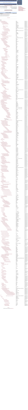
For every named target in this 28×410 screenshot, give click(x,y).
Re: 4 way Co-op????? (4, 62)
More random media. (2, 176)
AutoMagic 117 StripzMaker (20, 10)
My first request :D (3, 84)
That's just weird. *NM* (3, 240)
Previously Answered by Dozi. (8, 78)
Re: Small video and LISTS (3, 158)
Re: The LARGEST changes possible (4, 153)
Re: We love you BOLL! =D (5, 94)
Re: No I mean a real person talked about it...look (9, 292)
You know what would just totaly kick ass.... (4, 187)
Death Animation (5, 109)
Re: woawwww (6, 51)
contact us (8, 307)
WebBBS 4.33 (12, 308)
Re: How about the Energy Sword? (5, 257)
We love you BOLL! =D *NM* (3, 92)
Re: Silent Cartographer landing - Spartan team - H (7, 96)
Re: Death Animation (8, 115)
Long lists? (2, 296)
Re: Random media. (3, 73)
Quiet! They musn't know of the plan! (5, 239)
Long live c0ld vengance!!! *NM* (4, 168)
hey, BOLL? (4, 26)
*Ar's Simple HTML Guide (20, 7)
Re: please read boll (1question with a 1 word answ (5, 162)
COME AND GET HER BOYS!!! (3, 165)
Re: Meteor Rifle (8, 113)
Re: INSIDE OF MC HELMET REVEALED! (5, 233)
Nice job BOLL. (2, 263)
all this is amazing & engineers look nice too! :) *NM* (6, 145)
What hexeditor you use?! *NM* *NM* (6, 204)
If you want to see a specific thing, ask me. (6, 125)
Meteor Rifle (7, 111)
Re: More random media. (3, 180)
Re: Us (3, 298)
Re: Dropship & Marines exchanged (5, 59)
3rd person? (3, 278)
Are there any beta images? (3, 181)
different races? (3, 163)
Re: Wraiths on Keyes (3, 221)
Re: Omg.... (3, 198)
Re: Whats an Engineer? (3, 104)
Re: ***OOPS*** (6, 251)
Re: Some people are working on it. (5, 186)
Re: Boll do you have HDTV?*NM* (4, 57)
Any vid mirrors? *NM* (4, 276)
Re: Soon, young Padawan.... (7, 245)
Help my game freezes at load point (4, 169)
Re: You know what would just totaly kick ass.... (5, 189)
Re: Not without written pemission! (6, 290)
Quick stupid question (2, 139)
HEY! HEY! (3, 175)
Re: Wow (5, 88)
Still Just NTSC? (2, 185)
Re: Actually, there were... (5, 223)
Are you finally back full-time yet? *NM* (6, 243)
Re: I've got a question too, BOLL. (5, 70)
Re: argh (3, 173)
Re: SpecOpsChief (3, 217)
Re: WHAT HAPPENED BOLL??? (6, 201)
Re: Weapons (4, 147)
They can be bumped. (4, 35)
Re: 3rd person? (5, 280)
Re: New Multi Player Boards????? (4, 143)
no (3, 25)
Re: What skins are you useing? (5, 219)
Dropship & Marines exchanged (3, 38)
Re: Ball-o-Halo (2, 197)
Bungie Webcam (19, 6)
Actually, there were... (4, 222)
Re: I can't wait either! (6, 49)
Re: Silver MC (3, 212)
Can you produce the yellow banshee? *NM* (5, 288)
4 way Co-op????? (3, 61)
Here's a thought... (5, 118)
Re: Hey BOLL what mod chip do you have (5, 81)
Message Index (8, 17)
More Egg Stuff (21, 9)
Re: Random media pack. (3, 270)
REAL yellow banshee (5, 299)
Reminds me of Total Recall (3, 246)
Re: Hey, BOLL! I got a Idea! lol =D (4, 121)
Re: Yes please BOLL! (7, 45)
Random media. (2, 72)
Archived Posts (10, 10)
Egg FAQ (19, 9)
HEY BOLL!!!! (5, 43)
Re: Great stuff (3, 267)
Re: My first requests (5, 91)
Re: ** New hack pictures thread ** (4, 22)
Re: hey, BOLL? (4, 27)
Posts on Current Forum (7, 10)
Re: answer (2, 71)
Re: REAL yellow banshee (6, 300)
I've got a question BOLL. (3, 68)
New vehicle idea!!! (2, 156)
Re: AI (2, 140)
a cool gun (2, 138)
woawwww (5, 50)
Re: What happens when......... (4, 134)
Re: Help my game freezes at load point (5, 171)
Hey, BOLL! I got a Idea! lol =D (3, 120)
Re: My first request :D (4, 85)
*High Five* (6, 52)
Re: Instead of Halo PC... (4, 40)
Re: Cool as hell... (2, 64)
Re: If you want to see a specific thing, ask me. (8, 131)
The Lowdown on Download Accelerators (22, 8)
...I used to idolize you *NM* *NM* (6, 184)
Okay (6, 47)
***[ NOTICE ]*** (2, 83)
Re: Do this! (6, 127)
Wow (3, 86)
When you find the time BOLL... (5, 107)
